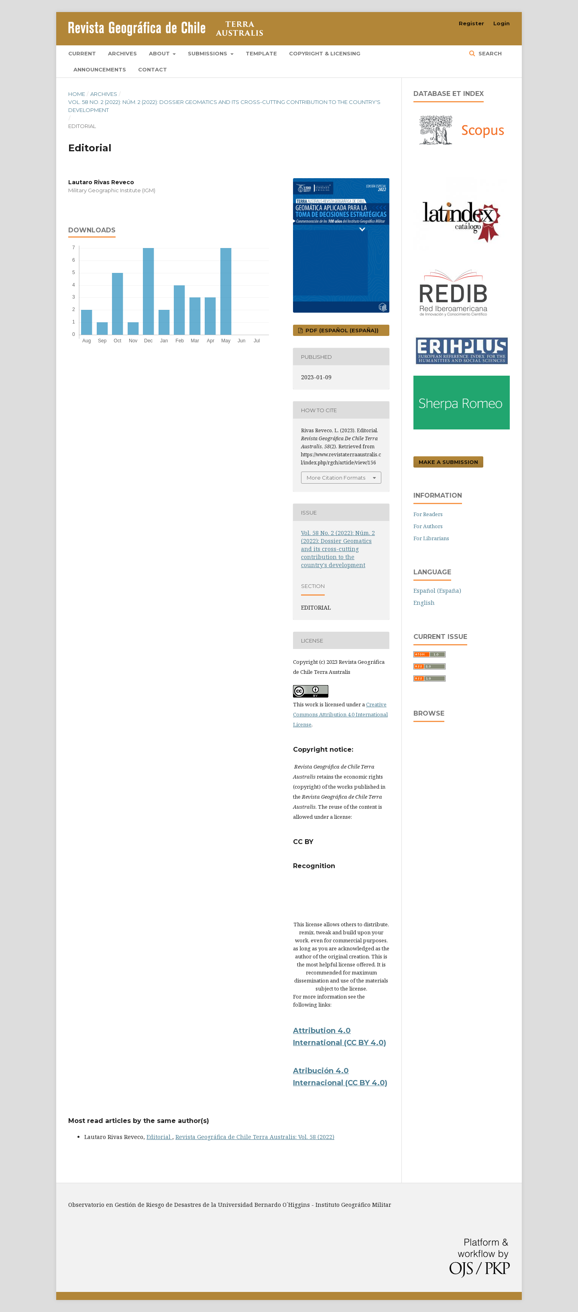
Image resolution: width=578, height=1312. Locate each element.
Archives (122, 53)
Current (82, 53)
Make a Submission (448, 462)
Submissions (208, 53)
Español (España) (437, 590)
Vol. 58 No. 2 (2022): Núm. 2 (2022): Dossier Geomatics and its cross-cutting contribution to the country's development (224, 106)
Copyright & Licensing (324, 53)
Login (501, 23)
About (160, 53)
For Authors (428, 526)
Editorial (159, 1137)
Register (471, 23)
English (424, 602)
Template (261, 53)
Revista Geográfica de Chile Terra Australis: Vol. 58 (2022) (254, 1137)
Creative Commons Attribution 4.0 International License (340, 714)
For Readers (428, 514)
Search (489, 53)
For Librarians (431, 538)
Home (76, 94)
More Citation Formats (336, 477)
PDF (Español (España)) (341, 330)
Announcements (99, 69)
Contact (152, 69)
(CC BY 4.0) (366, 1082)
